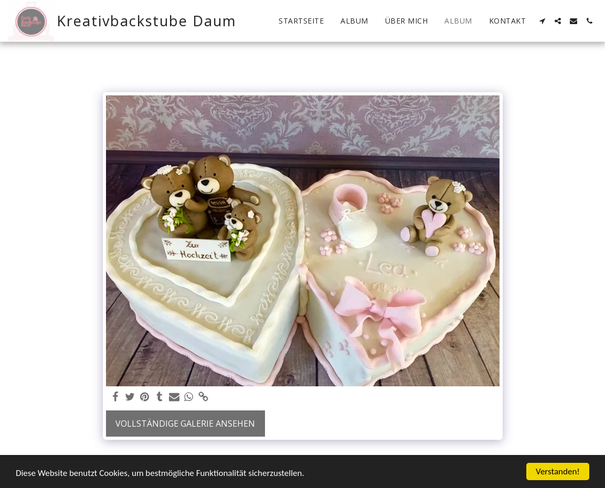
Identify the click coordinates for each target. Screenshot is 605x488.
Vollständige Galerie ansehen (185, 423)
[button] (542, 21)
